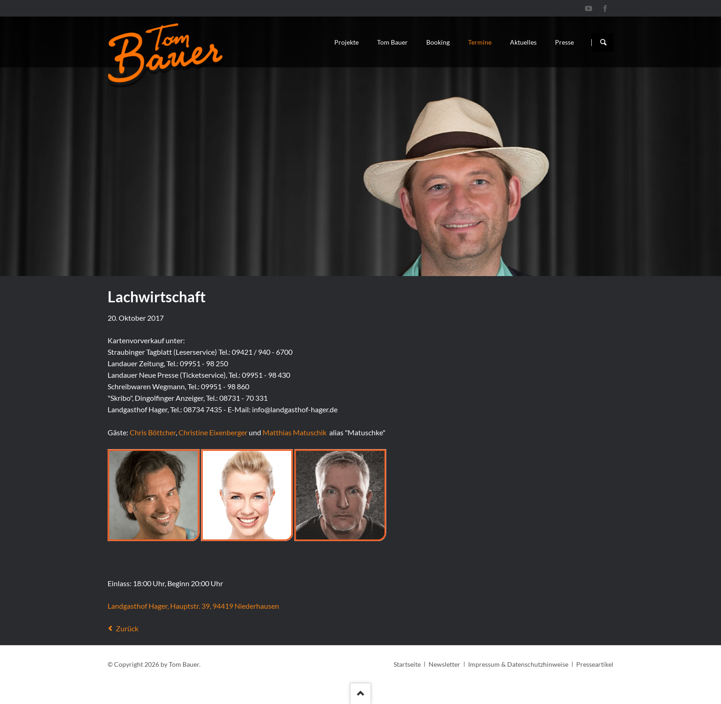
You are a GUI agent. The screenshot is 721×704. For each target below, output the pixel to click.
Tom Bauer (392, 42)
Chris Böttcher (153, 432)
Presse (564, 42)
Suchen (603, 42)
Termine (480, 42)
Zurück (127, 628)
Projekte (346, 42)
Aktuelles (523, 42)
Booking (438, 42)
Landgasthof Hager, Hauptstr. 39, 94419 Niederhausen (193, 605)
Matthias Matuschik (294, 432)
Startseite (407, 664)
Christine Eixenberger (212, 432)
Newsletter (444, 664)
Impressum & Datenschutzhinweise (518, 664)
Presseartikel (594, 664)
